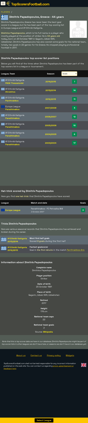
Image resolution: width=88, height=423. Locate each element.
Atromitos (10, 91)
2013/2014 (50, 90)
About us (21, 370)
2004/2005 (50, 134)
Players (5, 12)
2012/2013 (50, 99)
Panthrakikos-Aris (75, 265)
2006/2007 (50, 116)
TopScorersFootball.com (30, 4)
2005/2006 (50, 125)
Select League (44, 420)
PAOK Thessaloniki (14, 83)
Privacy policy (54, 370)
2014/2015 (50, 81)
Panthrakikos (12, 100)
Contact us (36, 370)
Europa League (12, 225)
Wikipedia (48, 347)
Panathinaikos (12, 109)
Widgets (70, 370)
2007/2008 (50, 108)
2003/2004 (50, 143)
